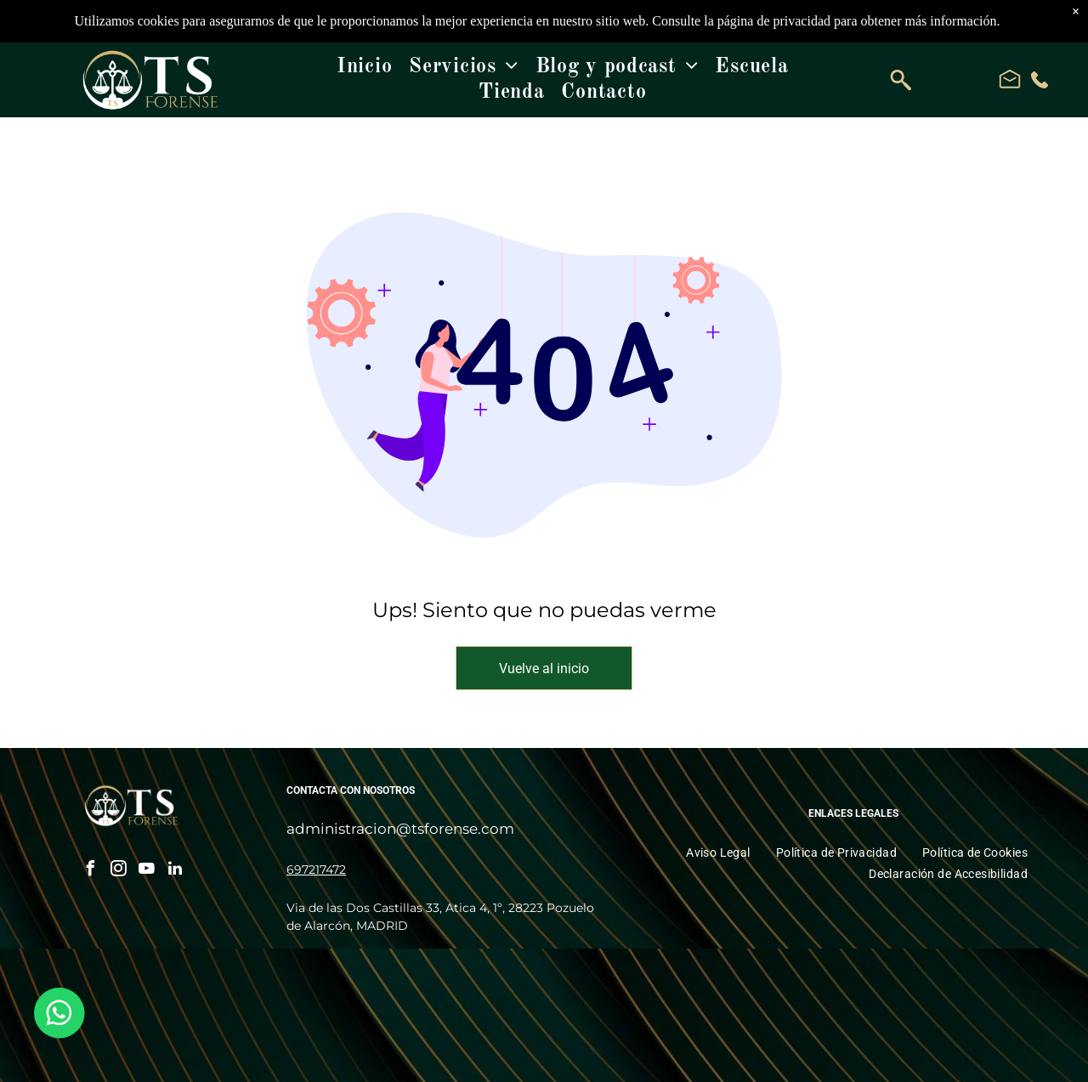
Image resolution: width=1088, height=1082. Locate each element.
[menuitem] (364, 67)
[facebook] (91, 871)
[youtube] (147, 871)
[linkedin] (175, 871)
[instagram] (119, 871)
